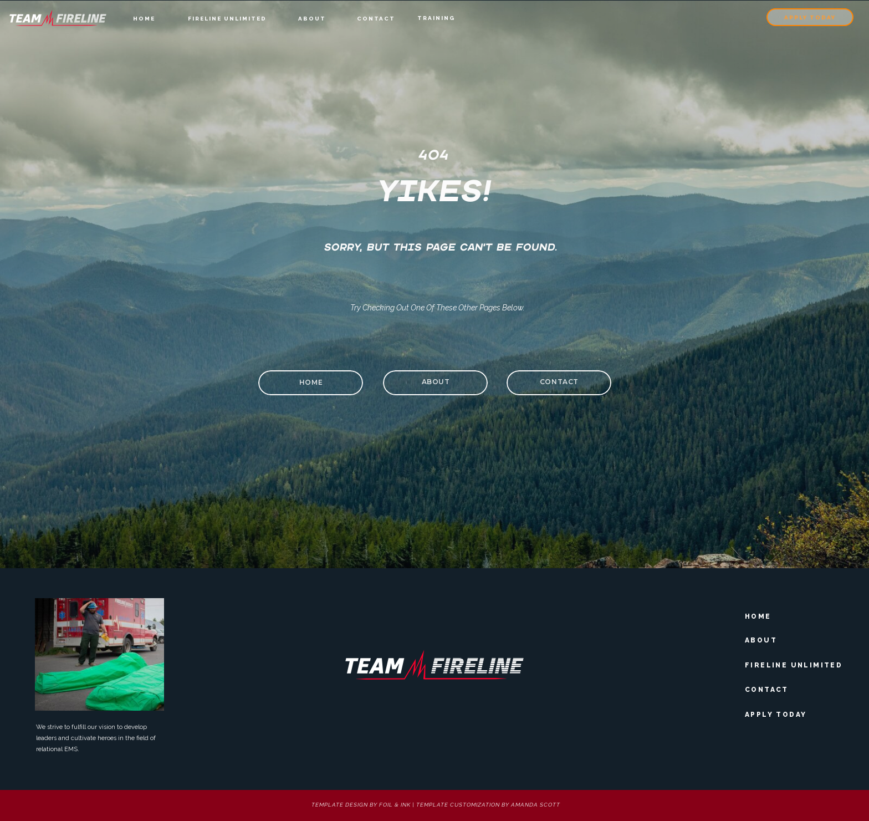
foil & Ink (395, 805)
